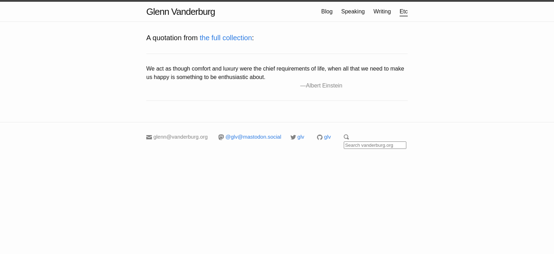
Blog (326, 11)
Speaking (353, 11)
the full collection (226, 38)
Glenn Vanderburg (180, 11)
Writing (382, 11)
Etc (404, 11)
